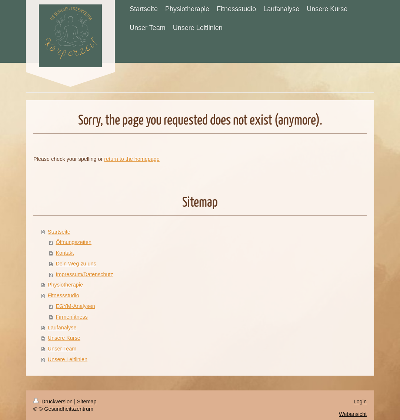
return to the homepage (132, 159)
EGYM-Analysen (75, 306)
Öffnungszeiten (73, 242)
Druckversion (53, 401)
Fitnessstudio (63, 295)
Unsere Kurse (64, 338)
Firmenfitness (71, 317)
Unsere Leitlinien (67, 359)
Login (360, 401)
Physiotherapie (65, 285)
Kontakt (65, 253)
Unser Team (62, 349)
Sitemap (87, 401)
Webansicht (353, 414)
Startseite (59, 232)
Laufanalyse (62, 328)
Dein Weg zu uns (76, 264)
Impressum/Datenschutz (84, 274)
